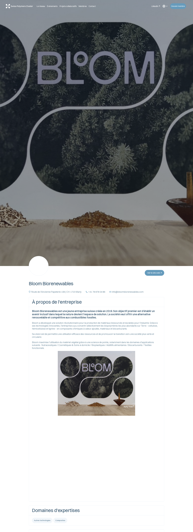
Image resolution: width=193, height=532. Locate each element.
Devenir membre (178, 6)
